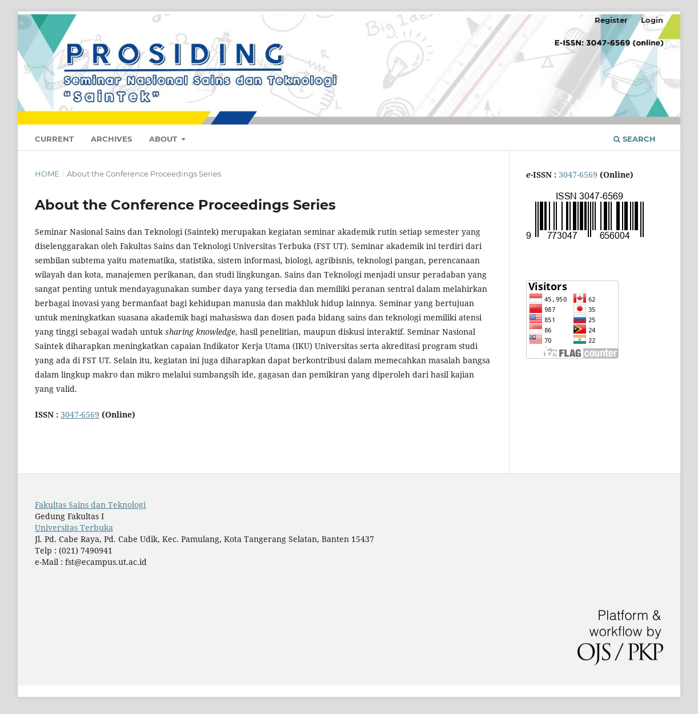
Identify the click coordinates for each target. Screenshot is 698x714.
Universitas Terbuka (74, 527)
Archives (111, 138)
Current (54, 138)
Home (47, 173)
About (164, 138)
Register (611, 20)
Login (652, 20)
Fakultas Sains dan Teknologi (90, 504)
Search (634, 138)
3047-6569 (80, 414)
